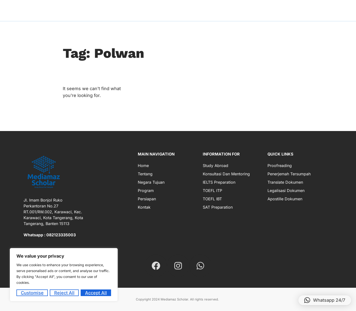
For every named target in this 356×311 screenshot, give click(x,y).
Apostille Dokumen (284, 198)
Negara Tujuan (151, 182)
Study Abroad (215, 165)
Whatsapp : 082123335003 (50, 234)
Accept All (96, 292)
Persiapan (147, 198)
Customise (32, 292)
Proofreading (279, 165)
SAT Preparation (218, 207)
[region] (64, 274)
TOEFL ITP (212, 190)
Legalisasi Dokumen (286, 190)
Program (146, 190)
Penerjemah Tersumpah (289, 173)
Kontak (144, 207)
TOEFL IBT (212, 198)
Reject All (64, 292)
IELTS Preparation (219, 182)
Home (143, 165)
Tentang (145, 173)
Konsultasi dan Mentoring (226, 173)
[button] (324, 300)
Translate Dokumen (285, 182)
